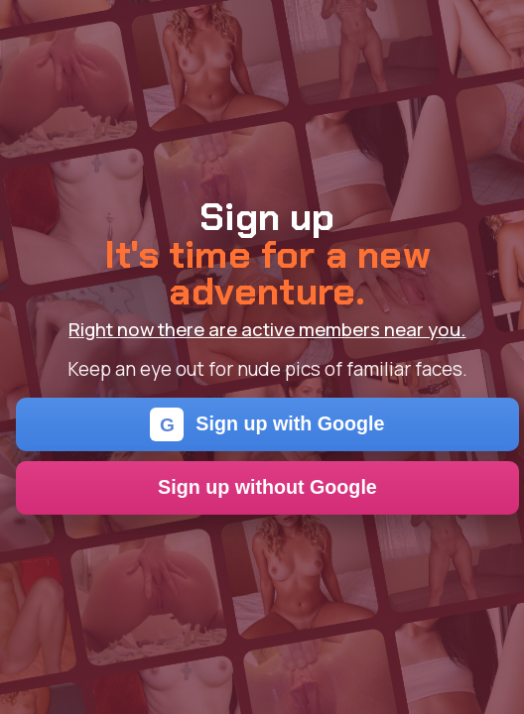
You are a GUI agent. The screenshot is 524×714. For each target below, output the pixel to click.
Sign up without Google (267, 487)
